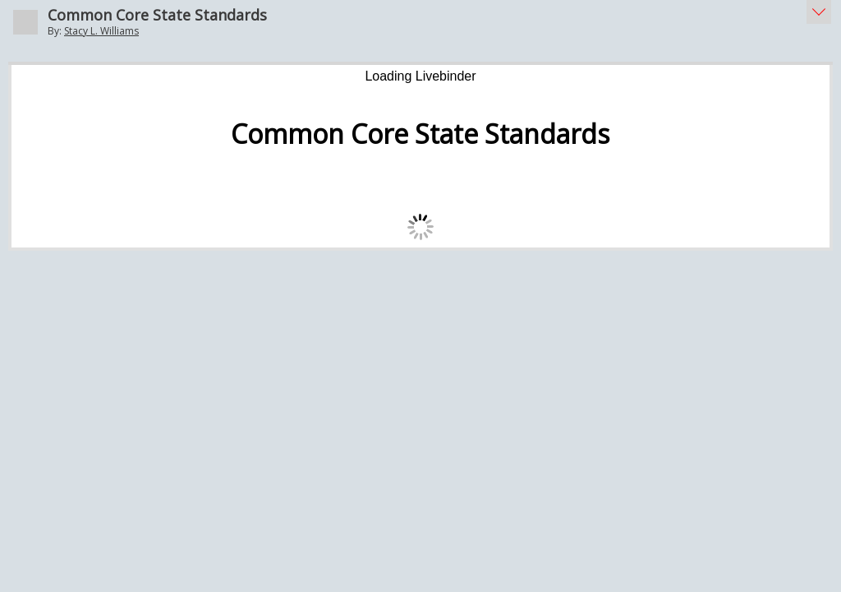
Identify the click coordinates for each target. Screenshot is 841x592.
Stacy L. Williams (101, 31)
